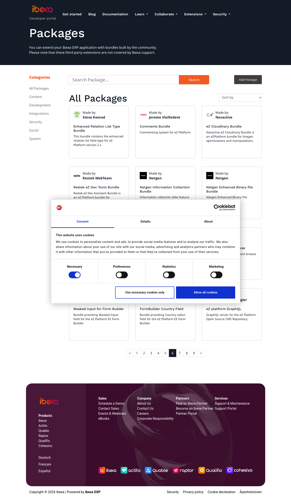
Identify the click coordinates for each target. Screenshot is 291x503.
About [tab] (208, 221)
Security (220, 14)
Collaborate (165, 14)
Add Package (248, 80)
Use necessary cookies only (144, 292)
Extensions (194, 14)
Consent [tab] (83, 221)
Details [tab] (145, 221)
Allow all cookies (205, 292)
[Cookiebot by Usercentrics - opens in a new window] (216, 208)
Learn (140, 14)
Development (40, 105)
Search (194, 79)
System (35, 138)
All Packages (39, 88)
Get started (72, 14)
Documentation (115, 14)
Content (35, 96)
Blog (92, 14)
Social (33, 130)
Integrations (39, 113)
